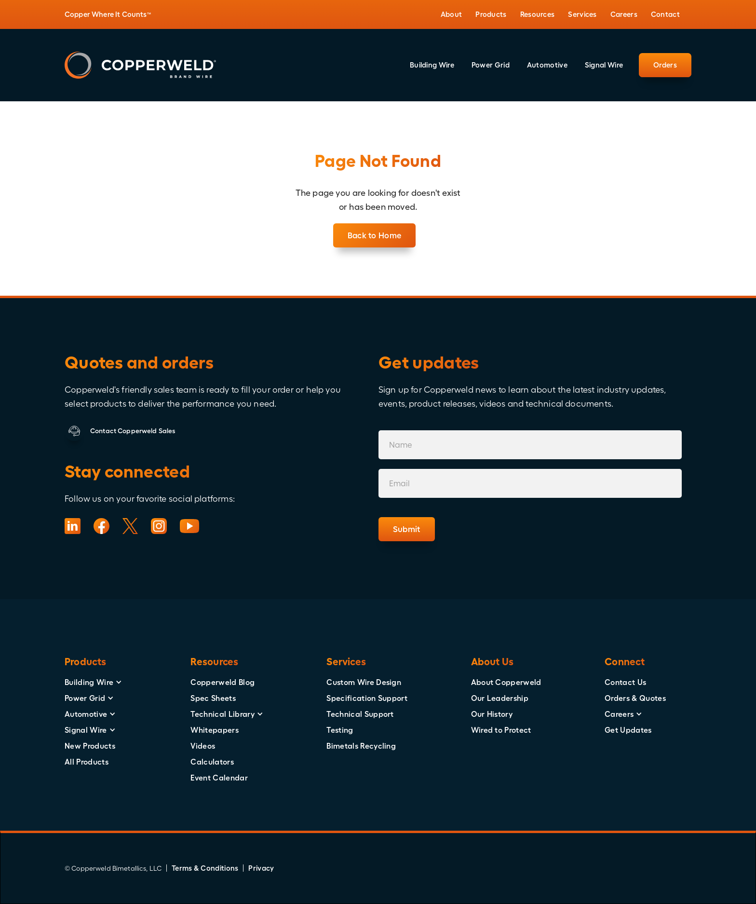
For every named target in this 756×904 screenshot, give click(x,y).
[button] (451, 14)
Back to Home (375, 235)
